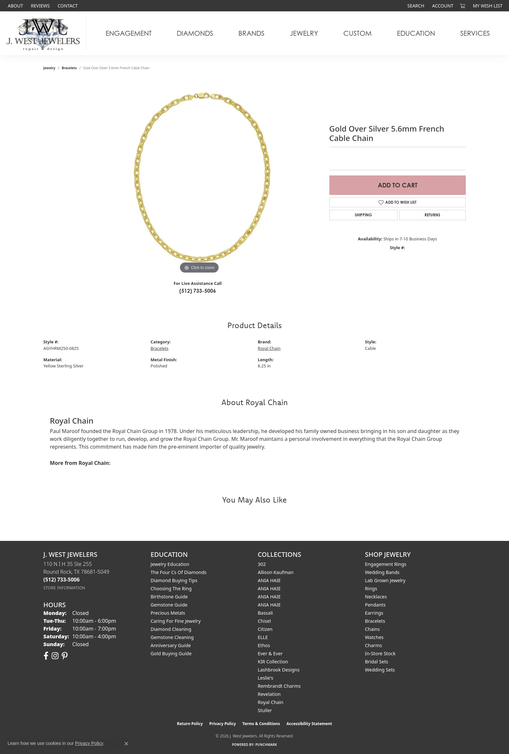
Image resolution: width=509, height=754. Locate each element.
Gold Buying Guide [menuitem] (171, 653)
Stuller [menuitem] (265, 710)
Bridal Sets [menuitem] (376, 661)
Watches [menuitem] (374, 637)
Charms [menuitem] (373, 645)
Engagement (129, 33)
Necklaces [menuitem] (376, 597)
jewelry (50, 68)
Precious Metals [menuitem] (168, 613)
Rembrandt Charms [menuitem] (279, 686)
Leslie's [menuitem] (266, 678)
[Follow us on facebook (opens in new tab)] (46, 656)
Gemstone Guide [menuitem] (169, 605)
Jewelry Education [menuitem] (170, 564)
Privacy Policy (222, 723)
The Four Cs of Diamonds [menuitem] (179, 572)
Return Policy (190, 723)
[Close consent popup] (126, 744)
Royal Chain (269, 348)
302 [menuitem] (262, 564)
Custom (357, 33)
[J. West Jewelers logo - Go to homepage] (44, 33)
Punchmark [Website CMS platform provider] (266, 744)
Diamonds (195, 33)
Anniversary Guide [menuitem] (171, 645)
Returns (432, 214)
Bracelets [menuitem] (375, 621)
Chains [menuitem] (372, 629)
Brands (251, 33)
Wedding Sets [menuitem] (380, 670)
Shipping (363, 214)
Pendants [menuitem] (375, 605)
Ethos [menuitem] (264, 645)
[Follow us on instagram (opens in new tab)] (55, 656)
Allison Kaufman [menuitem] (276, 572)
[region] (199, 177)
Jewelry (304, 33)
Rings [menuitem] (371, 588)
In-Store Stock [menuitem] (380, 653)
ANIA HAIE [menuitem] (269, 580)
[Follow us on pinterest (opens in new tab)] (65, 656)
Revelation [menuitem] (269, 694)
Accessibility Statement (309, 723)
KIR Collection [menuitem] (273, 661)
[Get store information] (64, 588)
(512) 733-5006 (197, 291)
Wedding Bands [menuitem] (382, 572)
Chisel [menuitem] (264, 621)
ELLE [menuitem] (263, 637)
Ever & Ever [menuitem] (270, 653)
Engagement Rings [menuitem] (386, 564)
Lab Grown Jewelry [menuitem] (385, 580)
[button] (415, 5)
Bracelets (69, 68)
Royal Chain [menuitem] (271, 702)
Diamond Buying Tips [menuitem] (174, 580)
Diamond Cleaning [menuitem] (171, 629)
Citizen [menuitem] (265, 629)
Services (475, 33)
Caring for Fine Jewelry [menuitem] (176, 621)
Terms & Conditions (261, 723)
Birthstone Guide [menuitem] (169, 597)
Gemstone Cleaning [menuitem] (172, 637)
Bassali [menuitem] (265, 613)
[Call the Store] (62, 579)
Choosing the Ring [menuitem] (171, 588)
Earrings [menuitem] (374, 613)
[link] (14, 5)
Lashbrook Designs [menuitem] (279, 670)
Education (416, 33)
